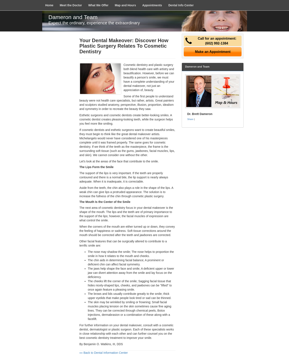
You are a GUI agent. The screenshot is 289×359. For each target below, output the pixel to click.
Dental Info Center (181, 5)
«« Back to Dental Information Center (103, 352)
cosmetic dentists (93, 130)
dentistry (119, 207)
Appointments (152, 5)
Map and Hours (125, 5)
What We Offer (98, 5)
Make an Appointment (213, 52)
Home (49, 5)
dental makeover (131, 325)
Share (190, 119)
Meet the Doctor (71, 5)
